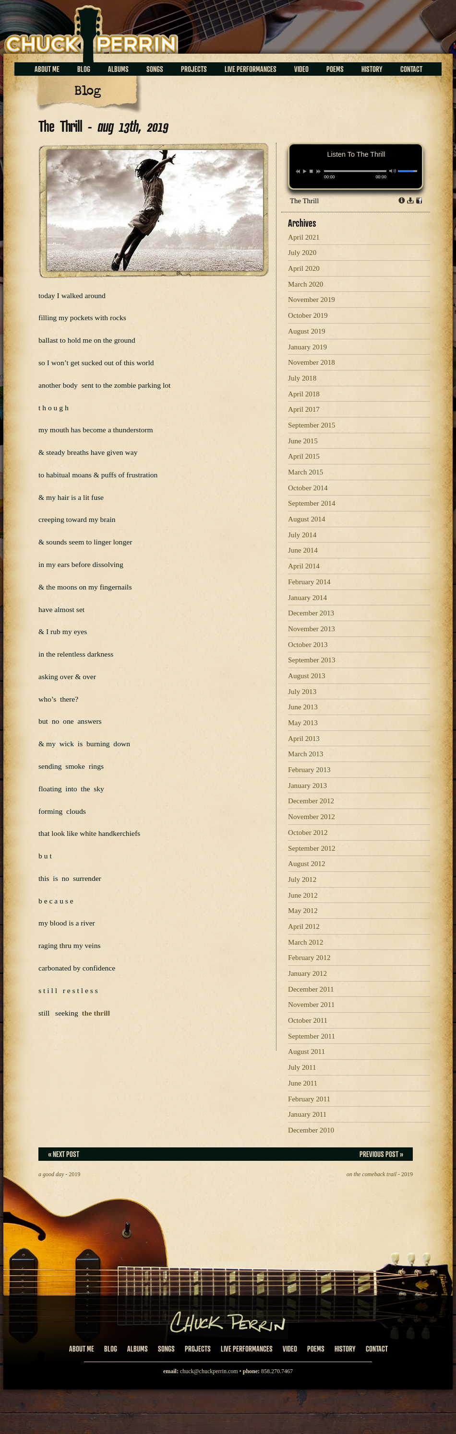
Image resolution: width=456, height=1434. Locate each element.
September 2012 (312, 848)
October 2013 (308, 644)
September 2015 (312, 425)
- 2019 (59, 1174)
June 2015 (303, 441)
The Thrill (304, 201)
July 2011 (302, 1067)
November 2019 (311, 299)
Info (401, 200)
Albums (118, 69)
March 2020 (305, 284)
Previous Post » (381, 1154)
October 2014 (308, 488)
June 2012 (303, 895)
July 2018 (302, 378)
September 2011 (311, 1036)
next (318, 171)
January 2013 (307, 785)
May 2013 (303, 723)
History (372, 69)
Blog (83, 69)
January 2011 (307, 1114)
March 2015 (305, 472)
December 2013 (311, 613)
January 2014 (307, 597)
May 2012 (303, 910)
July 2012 (302, 879)
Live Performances (250, 69)
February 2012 (309, 957)
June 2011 (302, 1083)
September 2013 (312, 660)
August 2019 (306, 331)
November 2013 (311, 629)
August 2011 (306, 1051)
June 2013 (303, 707)
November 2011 (311, 1004)
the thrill (96, 1013)
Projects (194, 69)
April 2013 (304, 738)
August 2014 (306, 519)
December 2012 (311, 801)
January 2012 (307, 973)
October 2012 (308, 832)
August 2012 (306, 863)
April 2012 (304, 926)
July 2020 (302, 252)
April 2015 (304, 456)
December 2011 (311, 989)
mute (392, 171)
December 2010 (311, 1130)
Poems (335, 69)
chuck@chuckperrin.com (209, 1371)
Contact (411, 69)
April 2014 (304, 566)
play (304, 171)
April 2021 (304, 237)
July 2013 (302, 691)
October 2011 (307, 1020)
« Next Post (63, 1154)
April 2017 (304, 409)
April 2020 (304, 268)
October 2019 (308, 315)
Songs (154, 69)
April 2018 (304, 394)
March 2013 (305, 754)
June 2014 (303, 550)
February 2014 (309, 582)
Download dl (410, 200)
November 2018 (311, 362)
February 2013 (309, 770)
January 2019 (307, 347)
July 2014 (302, 535)
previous (298, 171)
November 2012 (311, 817)
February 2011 (309, 1099)
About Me (47, 69)
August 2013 (306, 676)
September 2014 (312, 503)
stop (311, 171)
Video (301, 69)
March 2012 (305, 942)
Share (419, 200)
